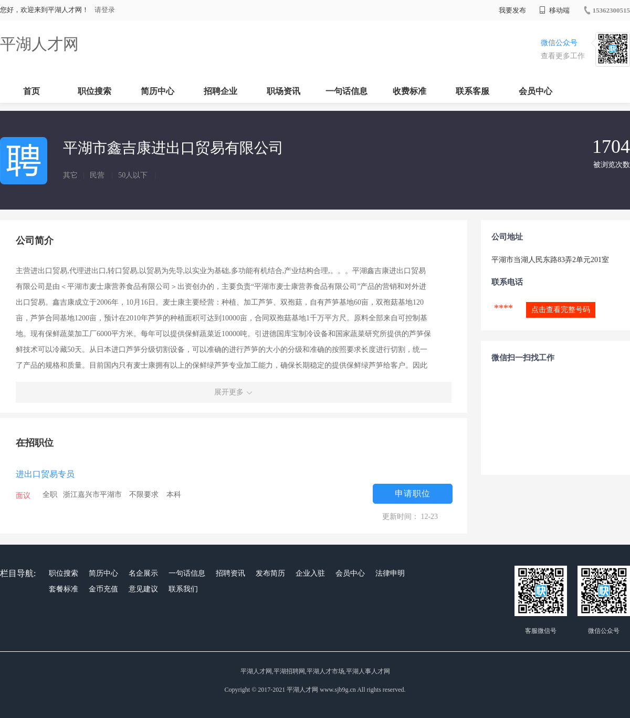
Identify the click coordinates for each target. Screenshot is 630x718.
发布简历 (270, 573)
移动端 (554, 10)
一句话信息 (347, 91)
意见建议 (143, 589)
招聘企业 (220, 91)
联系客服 (472, 91)
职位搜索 (94, 91)
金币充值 (103, 589)
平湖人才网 (39, 44)
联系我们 (183, 589)
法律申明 (390, 573)
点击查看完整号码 (560, 310)
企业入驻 (310, 573)
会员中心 (535, 91)
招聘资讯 (230, 573)
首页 (31, 91)
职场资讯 (283, 91)
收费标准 (409, 91)
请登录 (104, 10)
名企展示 (143, 573)
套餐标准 (63, 589)
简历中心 (157, 91)
